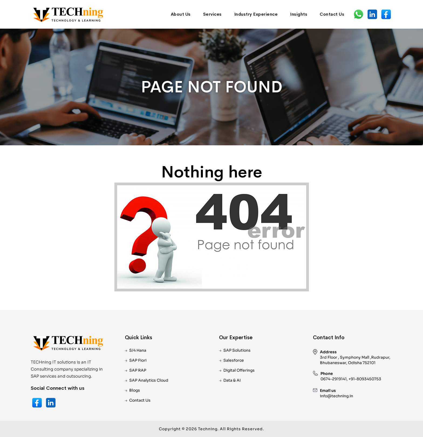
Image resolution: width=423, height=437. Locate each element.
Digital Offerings (239, 370)
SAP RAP (137, 370)
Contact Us (332, 14)
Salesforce (233, 360)
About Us (181, 14)
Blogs (134, 390)
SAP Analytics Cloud (148, 380)
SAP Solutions (237, 350)
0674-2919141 (333, 379)
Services (212, 14)
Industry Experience (256, 14)
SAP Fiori (137, 360)
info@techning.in (336, 396)
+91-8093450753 (365, 379)
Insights (298, 14)
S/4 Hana (137, 350)
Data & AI (232, 380)
